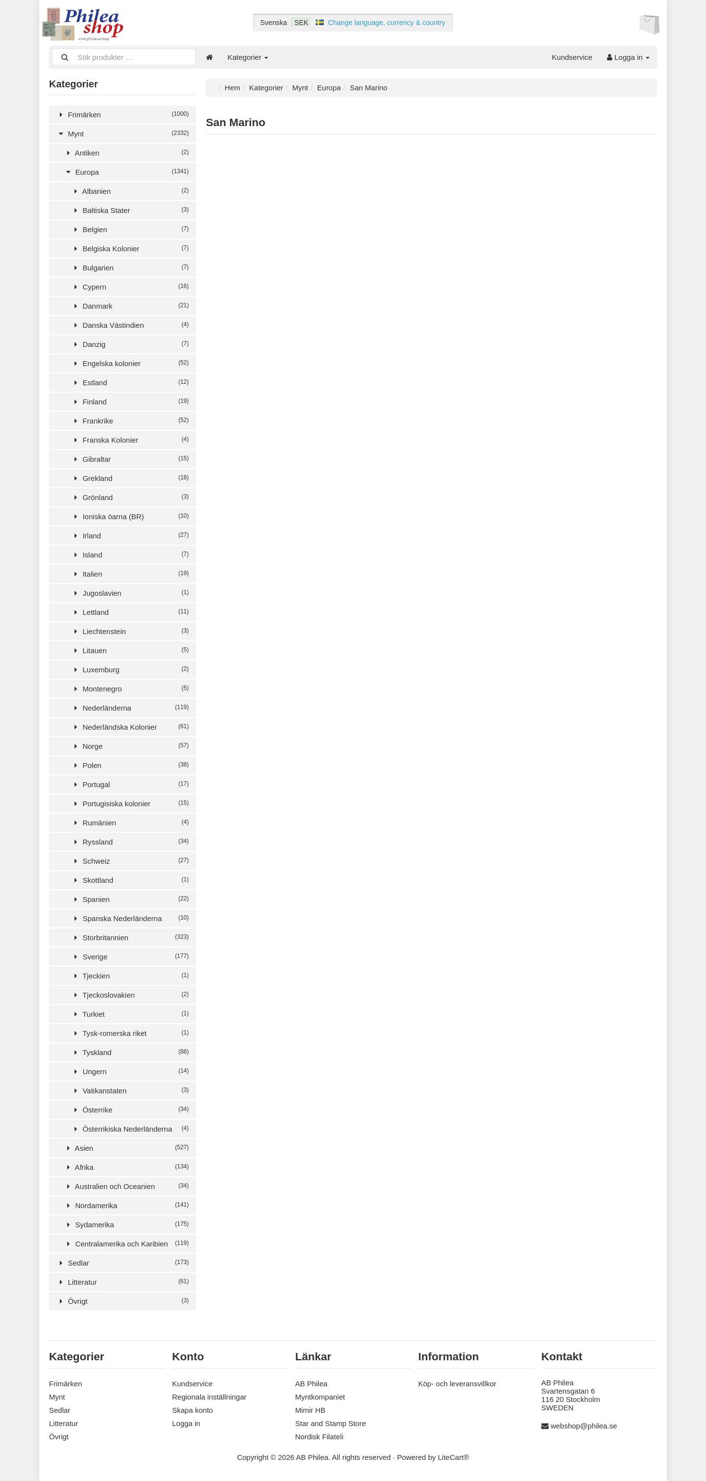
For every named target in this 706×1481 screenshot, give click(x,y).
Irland (130, 535)
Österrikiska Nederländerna (130, 1129)
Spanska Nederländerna (130, 918)
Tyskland (130, 1052)
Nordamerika (126, 1205)
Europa (126, 172)
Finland (130, 401)
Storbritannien (130, 937)
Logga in (628, 57)
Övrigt (122, 1301)
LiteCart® (453, 1457)
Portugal (130, 784)
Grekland (130, 478)
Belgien (130, 229)
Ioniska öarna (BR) (130, 516)
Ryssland (130, 842)
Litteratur (122, 1282)
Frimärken (122, 114)
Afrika (126, 1167)
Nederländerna (130, 708)
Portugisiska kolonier (130, 803)
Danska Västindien (130, 325)
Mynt (122, 134)
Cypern (130, 287)
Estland (130, 382)
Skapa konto (192, 1410)
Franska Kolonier (130, 440)
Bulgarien (130, 268)
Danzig (130, 344)
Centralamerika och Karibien (126, 1244)
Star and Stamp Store (330, 1423)
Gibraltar (130, 459)
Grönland (130, 497)
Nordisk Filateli (319, 1436)
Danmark (130, 306)
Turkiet (130, 1014)
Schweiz (130, 861)
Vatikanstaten (130, 1090)
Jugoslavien (130, 593)
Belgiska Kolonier (130, 248)
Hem (232, 87)
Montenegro (130, 689)
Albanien (130, 191)
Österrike (130, 1110)
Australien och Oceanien (126, 1186)
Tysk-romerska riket (130, 1033)
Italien (130, 574)
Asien (126, 1148)
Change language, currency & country (386, 22)
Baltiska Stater (130, 210)
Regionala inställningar (209, 1397)
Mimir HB (310, 1410)
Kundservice (572, 57)
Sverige (130, 956)
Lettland (130, 612)
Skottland (130, 880)
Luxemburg (130, 669)
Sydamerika (126, 1224)
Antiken (126, 153)
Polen (130, 765)
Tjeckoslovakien (130, 995)
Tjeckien (130, 976)
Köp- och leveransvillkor (457, 1383)
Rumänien (130, 823)
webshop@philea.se (584, 1426)
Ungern (130, 1071)
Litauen (130, 650)
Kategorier (247, 57)
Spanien (130, 899)
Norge (130, 746)
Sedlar (122, 1263)
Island (130, 555)
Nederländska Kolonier (130, 727)
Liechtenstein (130, 631)
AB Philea (311, 1383)
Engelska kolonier (130, 363)
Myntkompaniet (320, 1397)
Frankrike (130, 421)
